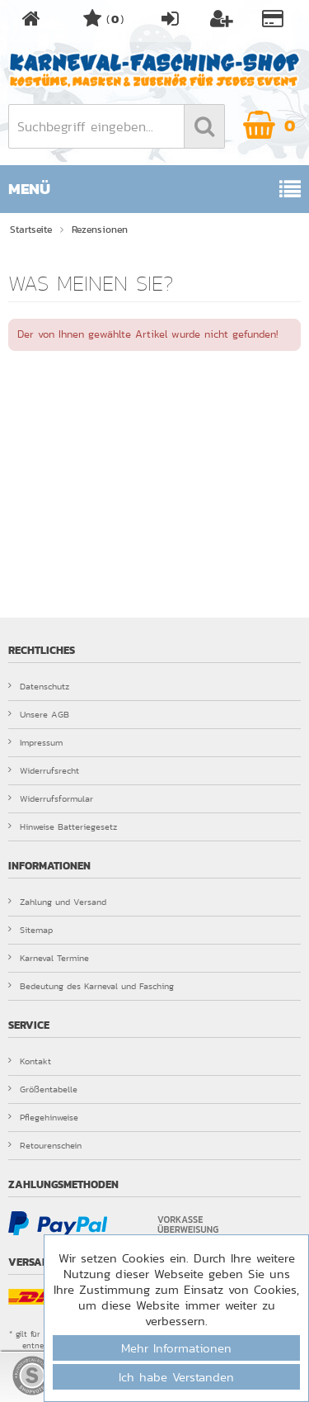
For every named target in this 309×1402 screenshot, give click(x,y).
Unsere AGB (38, 714)
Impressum (35, 742)
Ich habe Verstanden (176, 1376)
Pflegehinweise (43, 1117)
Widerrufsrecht (43, 770)
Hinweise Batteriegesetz (62, 826)
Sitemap (30, 929)
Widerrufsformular (50, 798)
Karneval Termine (48, 957)
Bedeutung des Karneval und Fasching (91, 985)
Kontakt (29, 1061)
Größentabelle (42, 1089)
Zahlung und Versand (57, 901)
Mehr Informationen (176, 1348)
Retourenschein (45, 1145)
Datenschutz (38, 686)
